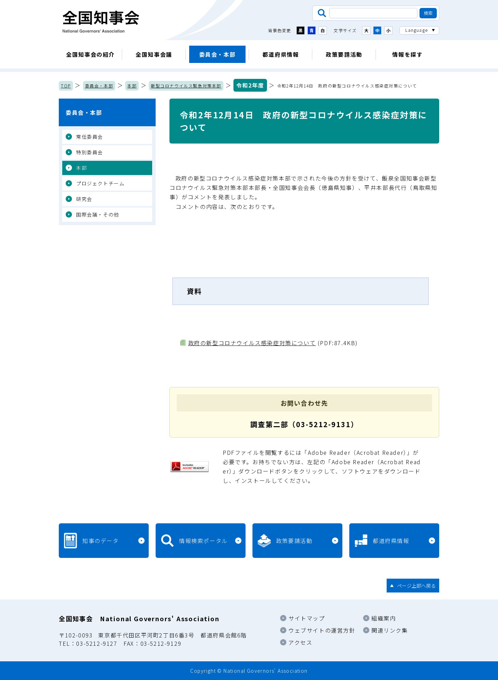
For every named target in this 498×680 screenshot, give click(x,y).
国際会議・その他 (97, 214)
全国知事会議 (154, 54)
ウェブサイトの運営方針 (322, 630)
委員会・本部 (217, 54)
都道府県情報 (280, 54)
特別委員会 (89, 152)
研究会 (84, 198)
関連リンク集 (389, 630)
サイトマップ (306, 618)
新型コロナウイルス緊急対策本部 (186, 86)
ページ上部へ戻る (416, 585)
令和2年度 (250, 85)
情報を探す (407, 54)
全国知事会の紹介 (90, 54)
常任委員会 (89, 136)
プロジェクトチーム (100, 183)
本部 (132, 86)
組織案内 (383, 618)
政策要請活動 (344, 54)
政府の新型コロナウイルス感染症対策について (252, 343)
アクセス (300, 642)
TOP (66, 86)
